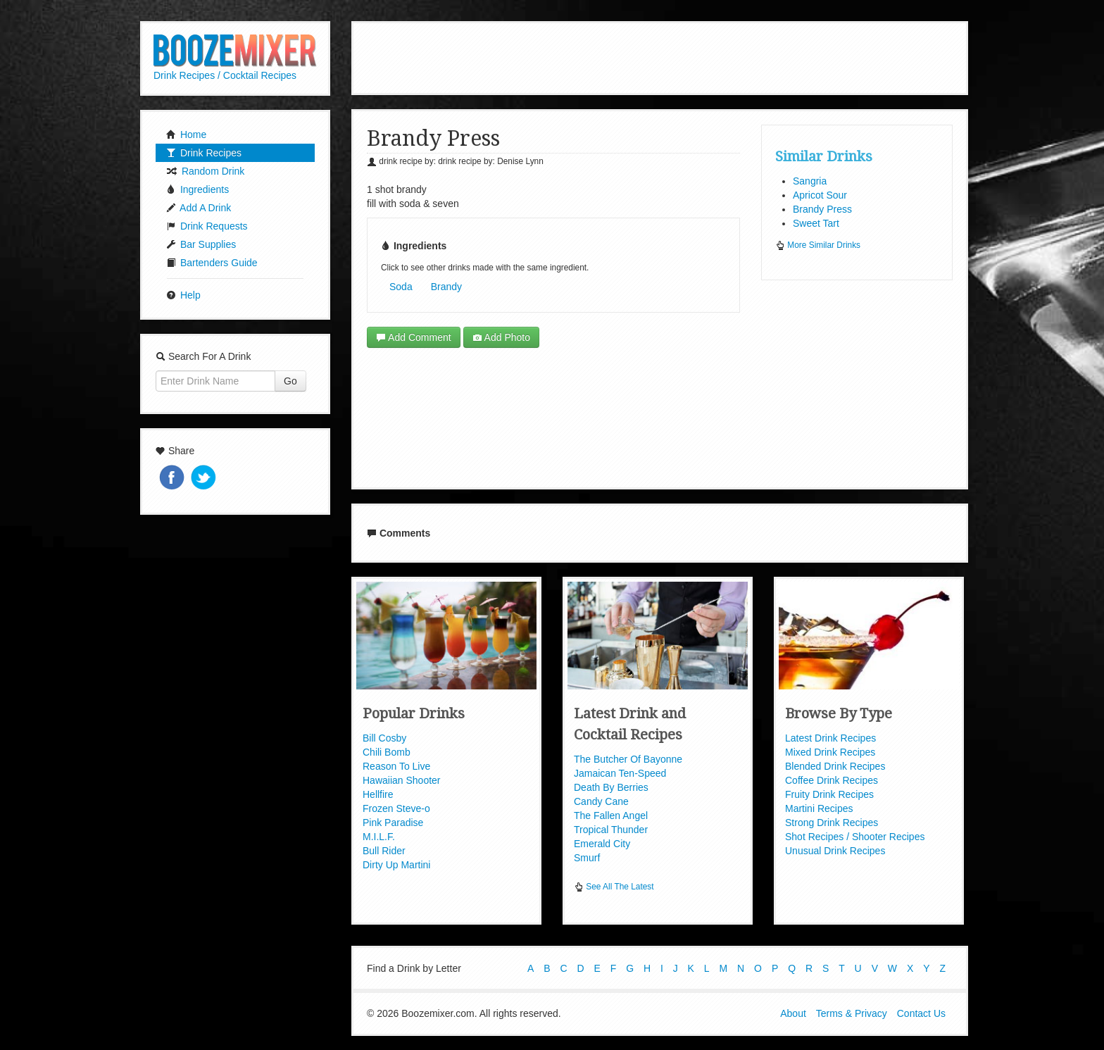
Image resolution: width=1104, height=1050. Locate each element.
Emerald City (602, 843)
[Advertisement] (659, 56)
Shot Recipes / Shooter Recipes (854, 836)
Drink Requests (207, 226)
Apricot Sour (820, 195)
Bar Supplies (201, 244)
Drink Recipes (204, 152)
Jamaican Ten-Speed (620, 773)
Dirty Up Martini (396, 864)
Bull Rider (384, 850)
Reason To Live (396, 766)
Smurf (587, 857)
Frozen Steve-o (396, 808)
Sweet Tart (816, 223)
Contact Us (921, 1013)
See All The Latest (614, 887)
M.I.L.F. (379, 836)
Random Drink (205, 171)
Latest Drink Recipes (830, 738)
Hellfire (378, 794)
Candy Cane (601, 801)
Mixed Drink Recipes (830, 752)
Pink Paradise (393, 822)
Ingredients (197, 189)
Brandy (446, 286)
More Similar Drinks (817, 245)
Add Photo (501, 337)
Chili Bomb (386, 752)
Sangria (810, 181)
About (793, 1013)
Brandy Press (822, 209)
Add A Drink (198, 207)
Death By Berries (611, 787)
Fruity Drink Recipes (829, 794)
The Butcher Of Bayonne (628, 759)
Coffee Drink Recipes (831, 780)
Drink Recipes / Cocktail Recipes (224, 75)
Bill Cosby (384, 738)
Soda (401, 286)
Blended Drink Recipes (835, 766)
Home (186, 134)
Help (183, 295)
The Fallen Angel (611, 815)
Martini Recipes (819, 808)
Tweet (205, 478)
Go (290, 381)
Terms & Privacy (851, 1013)
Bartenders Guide (212, 262)
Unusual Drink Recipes (835, 850)
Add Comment (413, 337)
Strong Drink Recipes (831, 822)
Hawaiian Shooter (402, 780)
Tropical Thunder (611, 829)
